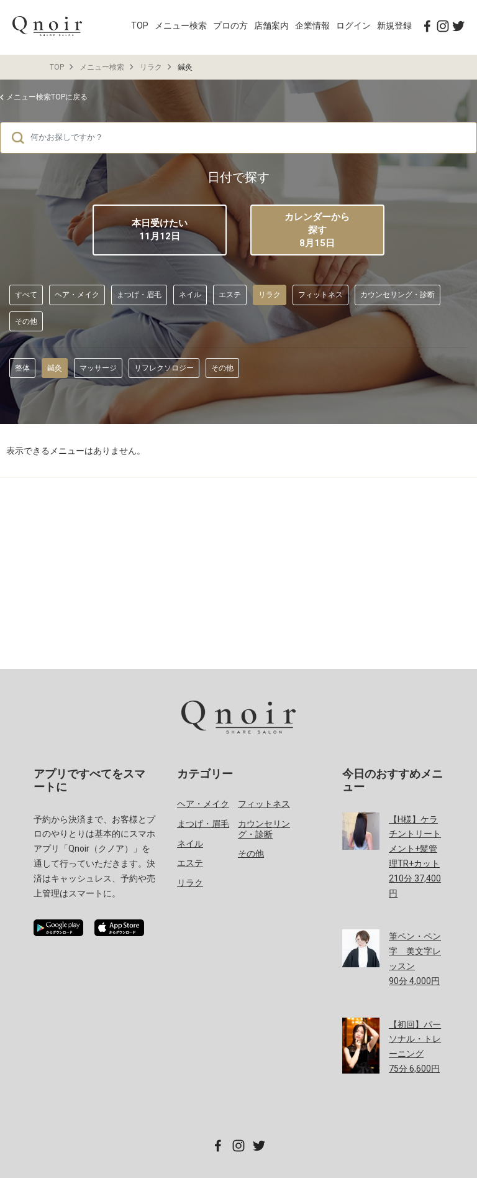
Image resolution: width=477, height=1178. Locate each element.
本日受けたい (160, 230)
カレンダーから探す (317, 230)
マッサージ (98, 368)
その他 (26, 321)
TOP (139, 25)
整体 (22, 368)
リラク (151, 67)
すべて (26, 294)
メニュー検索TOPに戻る (47, 97)
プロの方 (230, 25)
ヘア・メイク (77, 294)
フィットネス (320, 294)
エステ (230, 294)
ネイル (190, 294)
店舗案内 (271, 25)
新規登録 (394, 25)
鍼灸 (54, 368)
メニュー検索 (181, 25)
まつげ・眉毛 (139, 294)
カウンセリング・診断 (397, 294)
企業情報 (312, 25)
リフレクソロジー (164, 368)
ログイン (353, 25)
